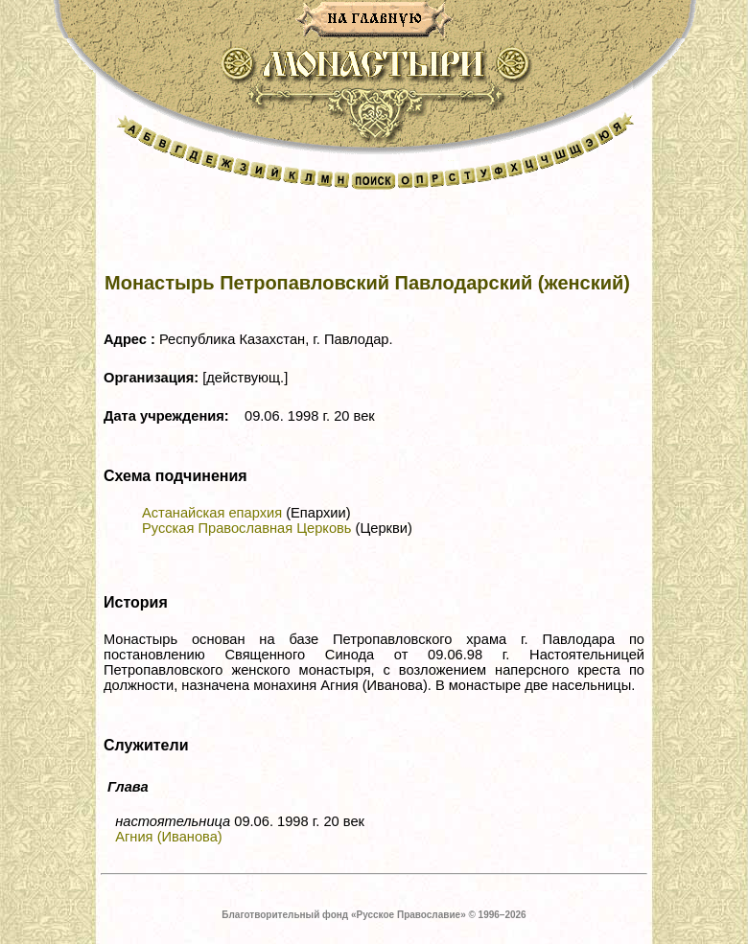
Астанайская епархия (212, 512)
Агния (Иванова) (168, 836)
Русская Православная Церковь (246, 528)
